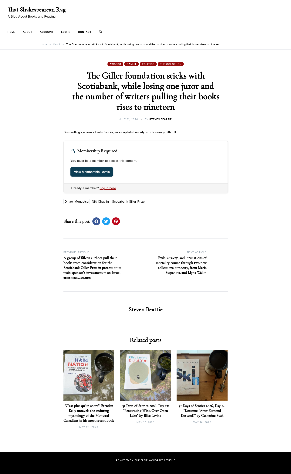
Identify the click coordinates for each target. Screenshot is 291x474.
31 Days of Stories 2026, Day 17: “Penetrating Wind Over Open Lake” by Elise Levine (145, 411)
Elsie (144, 460)
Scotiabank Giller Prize (128, 201)
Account (47, 31)
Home (11, 31)
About (27, 31)
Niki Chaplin (100, 201)
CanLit (132, 64)
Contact (85, 31)
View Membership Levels (92, 172)
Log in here (108, 188)
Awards (115, 64)
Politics (148, 64)
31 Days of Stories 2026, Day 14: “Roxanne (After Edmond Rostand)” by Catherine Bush (202, 411)
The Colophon (170, 64)
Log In (65, 31)
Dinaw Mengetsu (77, 201)
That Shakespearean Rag (37, 9)
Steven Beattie (160, 119)
